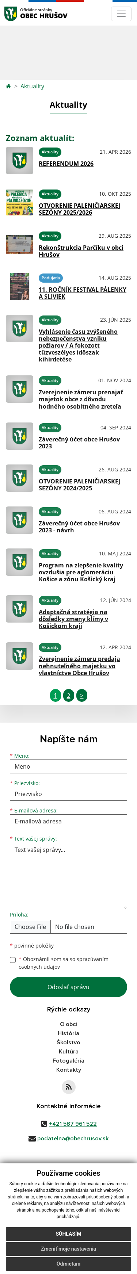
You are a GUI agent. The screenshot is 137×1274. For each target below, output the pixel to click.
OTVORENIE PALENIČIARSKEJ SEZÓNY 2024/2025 (80, 484)
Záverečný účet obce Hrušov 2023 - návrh (79, 526)
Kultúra (69, 1052)
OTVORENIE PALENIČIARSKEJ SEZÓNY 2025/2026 (80, 209)
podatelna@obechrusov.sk (73, 1138)
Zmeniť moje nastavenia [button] (68, 1249)
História (68, 1033)
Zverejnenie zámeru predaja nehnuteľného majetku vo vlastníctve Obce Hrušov (79, 666)
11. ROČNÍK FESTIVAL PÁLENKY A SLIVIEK (82, 293)
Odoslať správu (68, 987)
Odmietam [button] (68, 1264)
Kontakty (68, 1070)
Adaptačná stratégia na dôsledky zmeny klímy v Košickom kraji (73, 619)
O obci (68, 1024)
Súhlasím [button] (68, 1234)
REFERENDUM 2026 (66, 164)
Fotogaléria (68, 1061)
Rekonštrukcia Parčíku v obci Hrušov (81, 251)
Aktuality (32, 86)
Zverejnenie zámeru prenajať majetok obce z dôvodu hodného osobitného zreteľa (81, 399)
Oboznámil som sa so (64, 963)
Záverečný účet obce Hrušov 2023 (79, 442)
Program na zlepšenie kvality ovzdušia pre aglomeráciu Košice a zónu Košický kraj (81, 572)
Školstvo (68, 1042)
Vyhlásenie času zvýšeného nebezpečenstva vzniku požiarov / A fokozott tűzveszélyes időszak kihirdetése (78, 346)
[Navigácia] (121, 14)
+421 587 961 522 (73, 1124)
